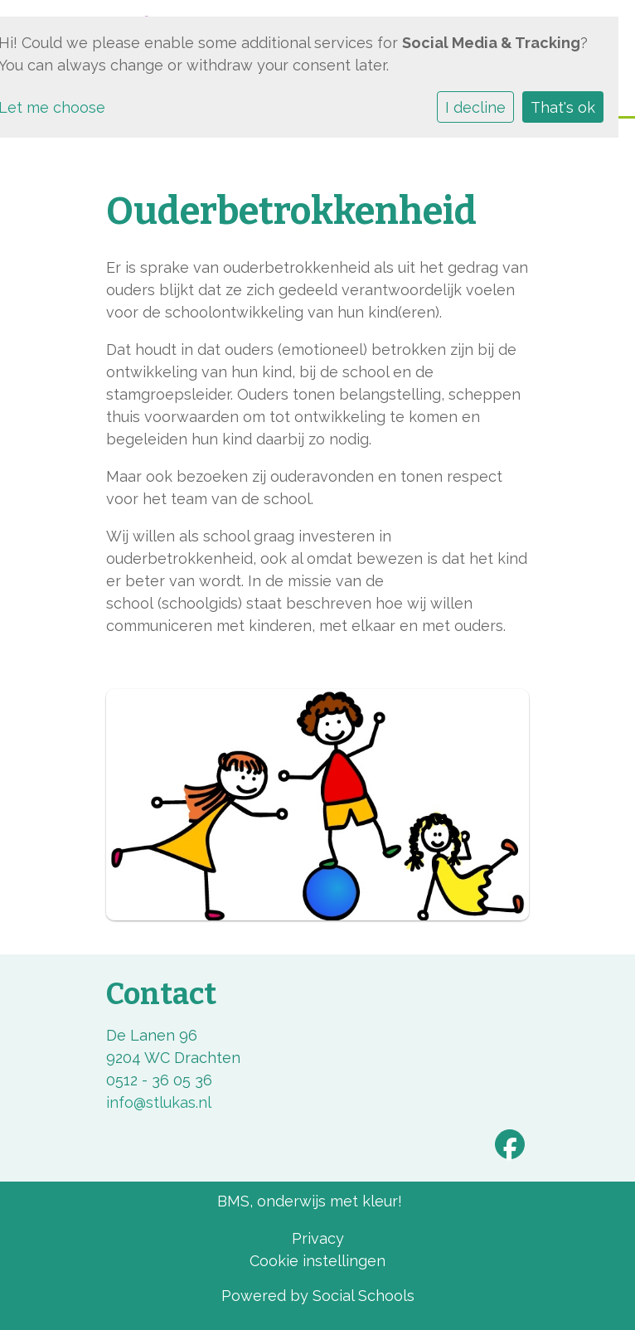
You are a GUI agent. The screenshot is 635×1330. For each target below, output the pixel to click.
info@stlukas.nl (158, 1102)
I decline (475, 107)
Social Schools (363, 1295)
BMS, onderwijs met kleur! (309, 1201)
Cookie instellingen (317, 1260)
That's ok (563, 107)
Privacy (318, 1238)
